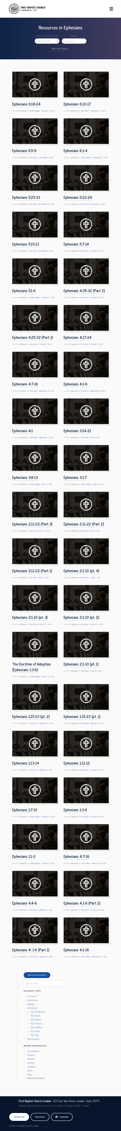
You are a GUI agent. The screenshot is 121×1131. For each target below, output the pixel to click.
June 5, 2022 (95, 437)
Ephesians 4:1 (22, 431)
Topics (31, 1055)
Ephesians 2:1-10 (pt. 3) (30, 617)
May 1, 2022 (44, 577)
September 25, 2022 (46, 391)
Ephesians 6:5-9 (24, 150)
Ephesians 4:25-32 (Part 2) (84, 290)
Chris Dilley (85, 863)
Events (31, 1058)
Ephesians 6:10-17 (77, 104)
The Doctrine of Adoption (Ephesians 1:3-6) (31, 667)
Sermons (23, 111)
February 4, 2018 (45, 910)
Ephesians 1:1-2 (23, 856)
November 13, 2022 (97, 204)
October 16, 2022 (97, 297)
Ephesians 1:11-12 (77, 763)
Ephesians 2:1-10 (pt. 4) (81, 571)
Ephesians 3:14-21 (77, 431)
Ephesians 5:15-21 (25, 244)
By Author (37, 1027)
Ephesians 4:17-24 (78, 337)
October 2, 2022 (96, 344)
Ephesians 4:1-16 (76, 950)
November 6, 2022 (46, 251)
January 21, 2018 (46, 957)
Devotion (32, 1000)
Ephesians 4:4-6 (24, 903)
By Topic (36, 1015)
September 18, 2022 (97, 391)
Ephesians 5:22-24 (78, 197)
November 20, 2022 (46, 204)
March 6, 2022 (96, 671)
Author (31, 1066)
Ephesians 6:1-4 (75, 150)
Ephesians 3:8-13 (25, 477)
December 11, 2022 (97, 111)
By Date (35, 1031)
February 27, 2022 (46, 723)
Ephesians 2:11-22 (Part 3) (32, 524)
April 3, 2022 (95, 577)
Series (30, 1062)
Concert (32, 996)
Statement (33, 1039)
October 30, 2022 (97, 251)
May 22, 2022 (98, 484)
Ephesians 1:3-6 (75, 810)
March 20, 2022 (96, 624)
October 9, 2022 (45, 344)
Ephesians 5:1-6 (24, 290)
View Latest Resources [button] (37, 974)
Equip (30, 1004)
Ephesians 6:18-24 (26, 104)
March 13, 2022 (48, 676)
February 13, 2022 (97, 723)
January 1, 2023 (48, 111)
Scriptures (33, 1051)
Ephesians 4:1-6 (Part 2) (82, 903)
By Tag (34, 1035)
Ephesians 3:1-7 (75, 477)
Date (30, 1070)
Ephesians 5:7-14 (76, 244)
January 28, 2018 (97, 910)
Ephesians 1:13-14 (25, 763)
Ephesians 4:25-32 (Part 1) (32, 337)
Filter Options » (62, 48)
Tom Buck (85, 111)
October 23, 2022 (48, 297)
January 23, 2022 (48, 817)
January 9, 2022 (48, 863)
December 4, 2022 (46, 157)
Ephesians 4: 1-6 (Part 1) (30, 950)
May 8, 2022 (95, 531)
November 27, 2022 (100, 157)
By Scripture (38, 1011)
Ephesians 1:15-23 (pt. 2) (31, 716)
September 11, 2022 (46, 437)
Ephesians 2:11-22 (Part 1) (32, 571)
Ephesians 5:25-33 (26, 197)
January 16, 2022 (97, 817)
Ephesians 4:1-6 (75, 384)
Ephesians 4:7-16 (25, 384)
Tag (29, 1074)
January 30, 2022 (97, 770)
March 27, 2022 (45, 624)
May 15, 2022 (44, 531)
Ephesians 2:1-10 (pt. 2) (81, 617)
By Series (36, 1023)
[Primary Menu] (111, 9)
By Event (36, 1019)
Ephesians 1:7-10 (24, 810)
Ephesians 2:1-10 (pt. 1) (81, 664)
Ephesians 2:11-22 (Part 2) (84, 524)
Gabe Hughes (35, 111)
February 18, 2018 (99, 863)
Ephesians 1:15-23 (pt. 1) (82, 716)
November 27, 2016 (99, 957)
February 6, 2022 (45, 770)
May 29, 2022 (47, 484)
